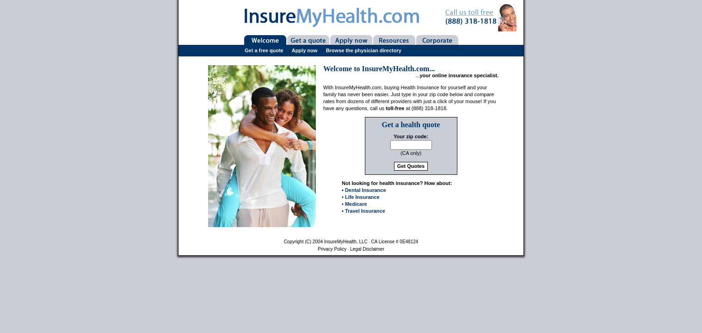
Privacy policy (332, 249)
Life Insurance (362, 197)
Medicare (356, 204)
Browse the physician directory (363, 50)
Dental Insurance (365, 190)
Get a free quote (264, 50)
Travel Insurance (365, 211)
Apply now (305, 50)
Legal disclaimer (367, 249)
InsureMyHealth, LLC (346, 241)
